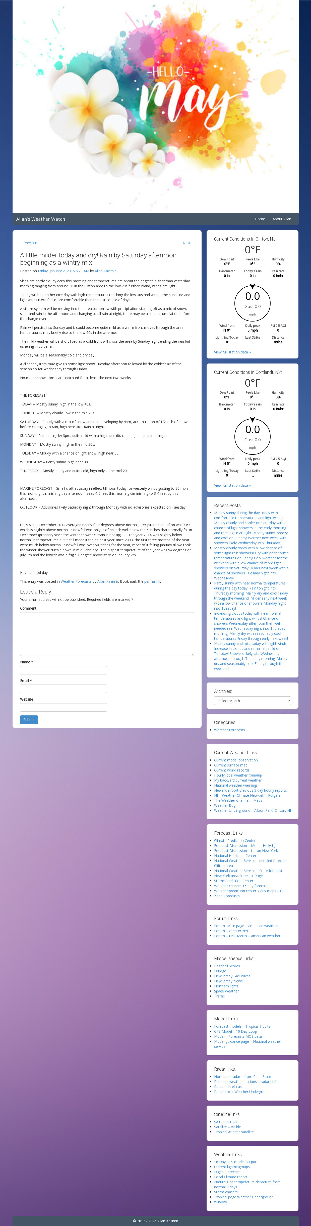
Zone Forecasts (227, 895)
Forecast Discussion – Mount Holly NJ (245, 845)
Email (26, 680)
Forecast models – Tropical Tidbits (242, 1026)
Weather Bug (224, 805)
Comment (28, 608)
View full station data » (232, 352)
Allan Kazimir (105, 270)
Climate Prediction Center (235, 840)
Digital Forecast (227, 1171)
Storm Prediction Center (233, 880)
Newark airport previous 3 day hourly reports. (251, 790)
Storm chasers (226, 1192)
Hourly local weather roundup (238, 775)
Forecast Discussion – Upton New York (246, 850)
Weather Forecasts (76, 581)
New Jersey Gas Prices (232, 976)
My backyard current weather (238, 780)
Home (260, 218)
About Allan (282, 218)
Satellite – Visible (227, 1126)
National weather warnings (236, 785)
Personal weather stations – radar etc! (245, 1081)
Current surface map (230, 765)
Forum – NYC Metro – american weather (247, 935)
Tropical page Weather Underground (243, 1197)
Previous (31, 242)
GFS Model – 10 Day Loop (235, 1031)
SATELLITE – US (227, 1121)
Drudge (220, 971)
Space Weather (226, 991)
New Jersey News (228, 981)
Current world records (232, 770)
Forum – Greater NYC (231, 930)
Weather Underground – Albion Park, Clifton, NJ (252, 810)
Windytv (220, 1202)
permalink (152, 581)
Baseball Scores (227, 966)
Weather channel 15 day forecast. (241, 885)
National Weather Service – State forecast (248, 870)
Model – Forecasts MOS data (238, 1036)
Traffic (219, 996)
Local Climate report (230, 1176)
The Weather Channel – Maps (238, 800)
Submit (29, 719)
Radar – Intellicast (228, 1086)
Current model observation (236, 760)
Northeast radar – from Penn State (242, 1076)
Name (26, 662)
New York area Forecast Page (238, 875)
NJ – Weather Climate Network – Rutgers (247, 795)
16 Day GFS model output (235, 1161)
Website (26, 699)
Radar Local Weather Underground (242, 1091)
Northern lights (226, 986)
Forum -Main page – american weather (246, 925)
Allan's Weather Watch (40, 219)
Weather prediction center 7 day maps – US (249, 890)
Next (187, 242)
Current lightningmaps (232, 1166)
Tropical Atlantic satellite (234, 1131)
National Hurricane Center (235, 855)
